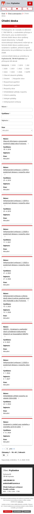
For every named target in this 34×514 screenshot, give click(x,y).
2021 (13, 69)
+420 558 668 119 (8, 480)
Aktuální (6, 159)
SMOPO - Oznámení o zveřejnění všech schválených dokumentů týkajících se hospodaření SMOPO (15, 332)
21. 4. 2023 (7, 273)
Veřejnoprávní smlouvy (12, 102)
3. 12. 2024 (7, 432)
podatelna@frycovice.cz (11, 483)
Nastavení (26, 511)
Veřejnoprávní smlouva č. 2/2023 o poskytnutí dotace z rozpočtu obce (16, 364)
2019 (21, 65)
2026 (20, 72)
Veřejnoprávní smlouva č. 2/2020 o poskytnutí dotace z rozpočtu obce (16, 234)
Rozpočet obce (18, 78)
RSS (23, 26)
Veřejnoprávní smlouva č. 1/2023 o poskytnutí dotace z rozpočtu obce (16, 264)
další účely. (20, 502)
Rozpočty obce (9, 88)
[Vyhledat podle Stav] (17, 130)
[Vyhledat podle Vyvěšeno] (17, 117)
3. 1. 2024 (6, 373)
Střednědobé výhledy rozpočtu (15, 92)
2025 (13, 72)
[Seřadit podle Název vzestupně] (7, 106)
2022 (20, 69)
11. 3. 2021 (7, 242)
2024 (5, 72)
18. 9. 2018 (7, 149)
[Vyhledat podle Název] (17, 110)
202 (28, 65)
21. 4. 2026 (7, 279)
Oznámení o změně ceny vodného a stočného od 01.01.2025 (16, 425)
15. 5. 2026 (7, 312)
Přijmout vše (8, 511)
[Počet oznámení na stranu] (5, 455)
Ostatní (7, 78)
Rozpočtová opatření (12, 82)
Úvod (3, 14)
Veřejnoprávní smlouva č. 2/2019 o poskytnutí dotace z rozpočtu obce (16, 172)
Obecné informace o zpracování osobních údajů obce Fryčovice (16, 142)
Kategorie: (5, 65)
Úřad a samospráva (15, 14)
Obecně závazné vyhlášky (13, 75)
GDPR (28, 72)
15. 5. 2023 (7, 306)
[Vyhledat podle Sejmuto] (17, 123)
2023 (27, 69)
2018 (13, 65)
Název (4, 107)
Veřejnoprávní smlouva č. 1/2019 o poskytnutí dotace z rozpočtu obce (16, 203)
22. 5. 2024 (7, 404)
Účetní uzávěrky (10, 95)
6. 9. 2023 (6, 342)
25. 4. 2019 (7, 180)
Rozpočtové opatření (12, 85)
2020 (5, 69)
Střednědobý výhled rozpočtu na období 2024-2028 (15, 397)
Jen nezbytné (17, 511)
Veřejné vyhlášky (10, 98)
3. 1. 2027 (6, 379)
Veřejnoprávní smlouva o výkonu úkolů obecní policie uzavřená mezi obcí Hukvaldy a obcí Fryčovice (16, 298)
